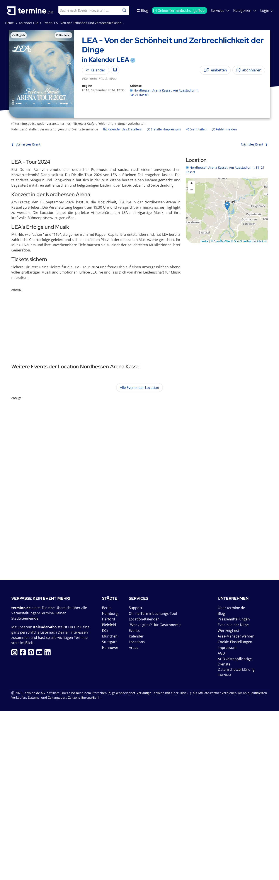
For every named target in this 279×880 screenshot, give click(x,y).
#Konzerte (89, 78)
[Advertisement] (139, 322)
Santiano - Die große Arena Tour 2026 (81, 507)
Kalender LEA (28, 23)
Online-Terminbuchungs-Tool (179, 10)
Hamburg (110, 782)
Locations (137, 810)
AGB (221, 821)
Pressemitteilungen (234, 787)
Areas (133, 816)
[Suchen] (124, 10)
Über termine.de (231, 776)
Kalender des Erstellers (122, 129)
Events (134, 799)
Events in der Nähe (233, 793)
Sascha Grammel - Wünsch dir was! (78, 401)
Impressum (227, 816)
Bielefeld (109, 793)
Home (9, 23)
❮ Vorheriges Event (25, 144)
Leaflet (205, 241)
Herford (108, 787)
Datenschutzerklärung (236, 838)
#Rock (103, 78)
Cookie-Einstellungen (235, 810)
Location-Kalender (144, 787)
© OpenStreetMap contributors (249, 241)
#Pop (113, 78)
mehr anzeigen (219, 429)
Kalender (136, 804)
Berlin (107, 776)
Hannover (110, 816)
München (109, 804)
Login (266, 10)
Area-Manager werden (236, 804)
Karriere (224, 843)
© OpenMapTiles (220, 241)
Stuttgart (109, 810)
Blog (142, 10)
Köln (105, 799)
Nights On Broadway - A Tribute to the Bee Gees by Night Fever (104, 451)
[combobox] (85, 10)
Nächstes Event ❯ (254, 144)
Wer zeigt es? (228, 799)
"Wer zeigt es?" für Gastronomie (155, 793)
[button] (227, 206)
